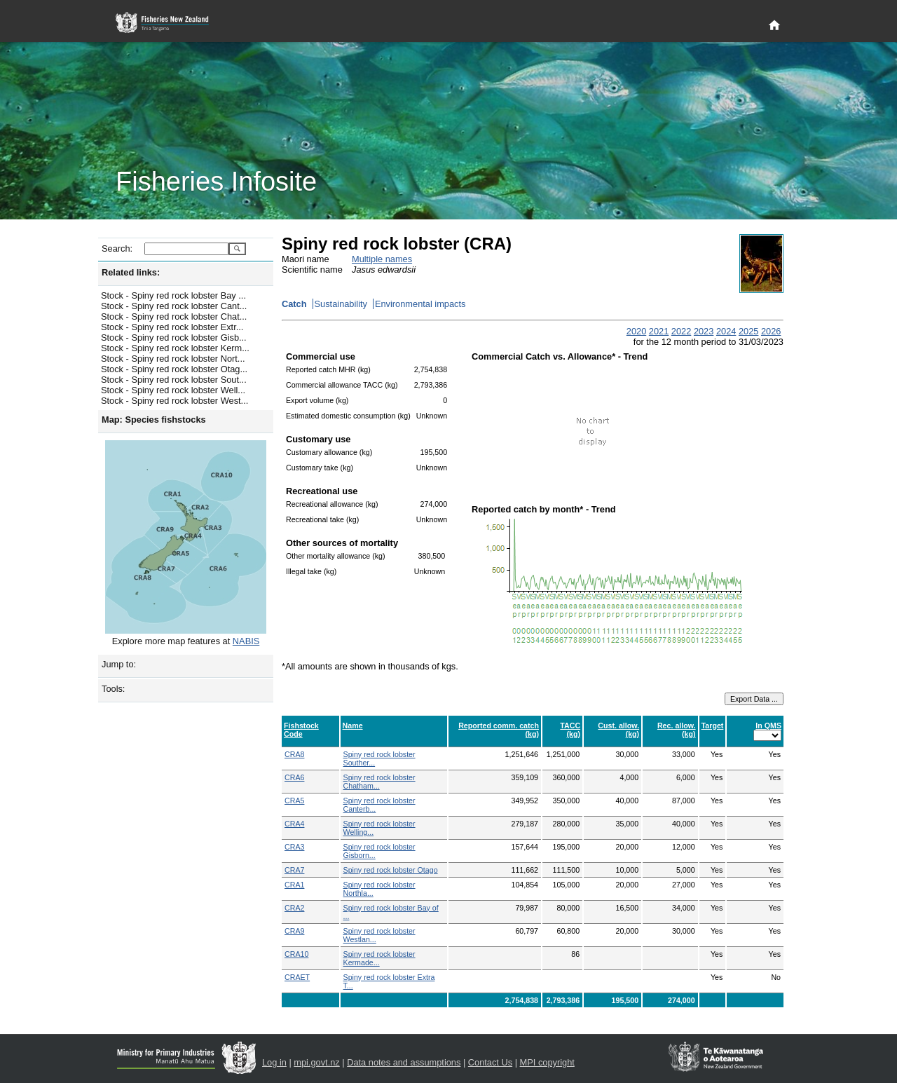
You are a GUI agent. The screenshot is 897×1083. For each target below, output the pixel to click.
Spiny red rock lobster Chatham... (379, 781)
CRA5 (294, 800)
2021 (659, 331)
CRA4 (294, 823)
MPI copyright (547, 1062)
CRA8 (294, 754)
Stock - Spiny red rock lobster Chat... (174, 316)
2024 (726, 331)
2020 (636, 331)
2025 (748, 331)
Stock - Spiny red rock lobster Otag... (174, 369)
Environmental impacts (420, 304)
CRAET (297, 977)
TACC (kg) (570, 729)
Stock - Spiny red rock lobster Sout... (174, 379)
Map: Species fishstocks (154, 419)
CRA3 (294, 847)
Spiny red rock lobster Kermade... (379, 958)
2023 (703, 331)
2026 (771, 331)
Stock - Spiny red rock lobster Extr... (172, 327)
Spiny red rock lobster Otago (390, 870)
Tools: (113, 688)
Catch (294, 304)
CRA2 (294, 908)
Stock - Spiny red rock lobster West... (174, 400)
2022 (681, 331)
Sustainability (341, 304)
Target (712, 725)
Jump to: (119, 664)
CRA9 (294, 931)
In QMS (768, 725)
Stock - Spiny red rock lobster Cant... (174, 306)
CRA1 (294, 884)
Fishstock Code (301, 729)
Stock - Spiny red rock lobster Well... (173, 390)
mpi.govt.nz (316, 1062)
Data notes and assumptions (403, 1062)
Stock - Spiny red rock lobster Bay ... (173, 295)
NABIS (246, 641)
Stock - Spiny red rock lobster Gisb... (174, 337)
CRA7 (294, 870)
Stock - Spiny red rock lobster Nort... (173, 358)
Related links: (131, 272)
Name (353, 725)
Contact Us (490, 1062)
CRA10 (296, 954)
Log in (274, 1062)
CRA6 (294, 777)
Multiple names (382, 259)
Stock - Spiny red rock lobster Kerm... (175, 348)
